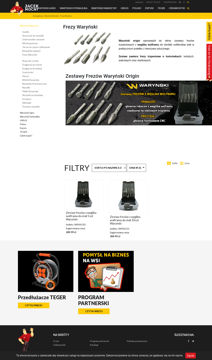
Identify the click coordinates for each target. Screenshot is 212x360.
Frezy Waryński (66, 16)
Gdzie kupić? (26, 135)
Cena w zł (135, 167)
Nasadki (26, 87)
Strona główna (38, 16)
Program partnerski (99, 341)
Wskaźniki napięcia (31, 51)
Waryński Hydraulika (73, 8)
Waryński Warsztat (104, 8)
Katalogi (94, 344)
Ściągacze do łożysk (32, 64)
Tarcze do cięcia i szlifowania (36, 47)
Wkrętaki (26, 102)
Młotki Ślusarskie (30, 80)
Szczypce (26, 99)
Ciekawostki (177, 8)
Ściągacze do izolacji (32, 68)
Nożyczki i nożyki (30, 60)
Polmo (136, 8)
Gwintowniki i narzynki (33, 39)
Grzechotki (27, 72)
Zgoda (190, 355)
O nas (56, 341)
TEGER (161, 8)
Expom (149, 8)
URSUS (124, 8)
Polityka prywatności (137, 341)
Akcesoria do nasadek (33, 35)
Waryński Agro (46, 8)
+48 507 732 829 (153, 2)
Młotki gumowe (30, 43)
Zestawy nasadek (31, 106)
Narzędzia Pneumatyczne (34, 83)
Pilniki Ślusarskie (30, 91)
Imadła (25, 31)
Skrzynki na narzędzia (32, 95)
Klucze (25, 76)
